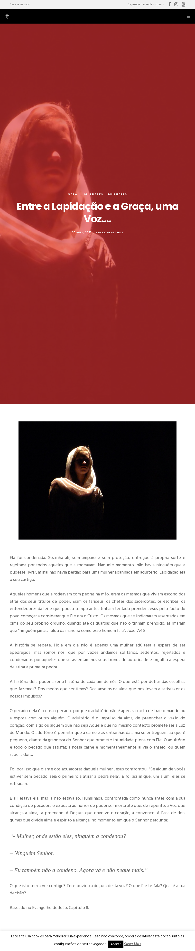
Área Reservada (20, 5)
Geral (73, 194)
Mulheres (93, 194)
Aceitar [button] (116, 944)
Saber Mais (132, 944)
